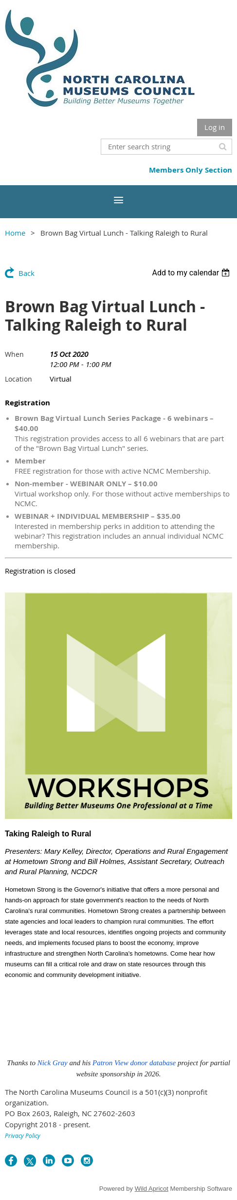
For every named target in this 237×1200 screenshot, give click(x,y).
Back (26, 273)
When (14, 354)
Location (18, 379)
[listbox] (192, 273)
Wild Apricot (151, 1188)
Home (15, 233)
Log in (214, 127)
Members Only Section (190, 170)
